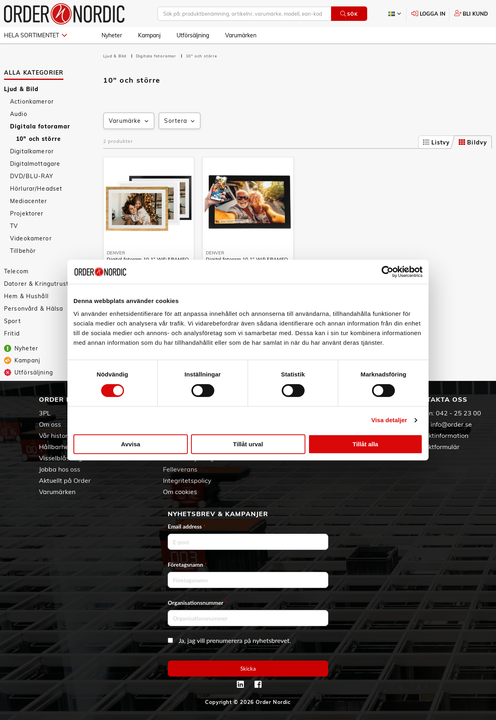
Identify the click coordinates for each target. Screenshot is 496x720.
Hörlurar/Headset (36, 188)
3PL (45, 413)
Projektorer (27, 213)
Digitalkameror (32, 151)
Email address (186, 526)
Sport (12, 321)
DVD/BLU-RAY (32, 176)
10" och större (38, 138)
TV (14, 226)
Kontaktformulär (435, 447)
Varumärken (240, 35)
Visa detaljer (389, 420)
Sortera (180, 121)
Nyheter (112, 35)
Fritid (12, 333)
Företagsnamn (187, 564)
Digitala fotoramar (40, 126)
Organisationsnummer (197, 602)
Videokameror (31, 238)
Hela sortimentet (35, 35)
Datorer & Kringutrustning (42, 283)
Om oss (50, 424)
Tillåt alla (365, 444)
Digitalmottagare (35, 163)
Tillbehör (23, 250)
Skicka (248, 668)
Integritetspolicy (187, 480)
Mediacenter (28, 201)
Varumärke (129, 121)
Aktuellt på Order (65, 480)
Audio (18, 114)
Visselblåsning (60, 458)
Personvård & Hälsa (33, 308)
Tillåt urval (248, 444)
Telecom (16, 271)
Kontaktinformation (439, 435)
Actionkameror (32, 101)
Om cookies (180, 492)
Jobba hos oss (59, 469)
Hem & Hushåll (26, 296)
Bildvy (473, 142)
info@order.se (451, 424)
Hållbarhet (55, 447)
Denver (116, 253)
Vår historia (56, 435)
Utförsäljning (193, 35)
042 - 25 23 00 (458, 413)
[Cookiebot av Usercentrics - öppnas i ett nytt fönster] (387, 272)
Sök (349, 14)
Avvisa (130, 444)
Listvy (436, 142)
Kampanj (149, 35)
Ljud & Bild (21, 89)
